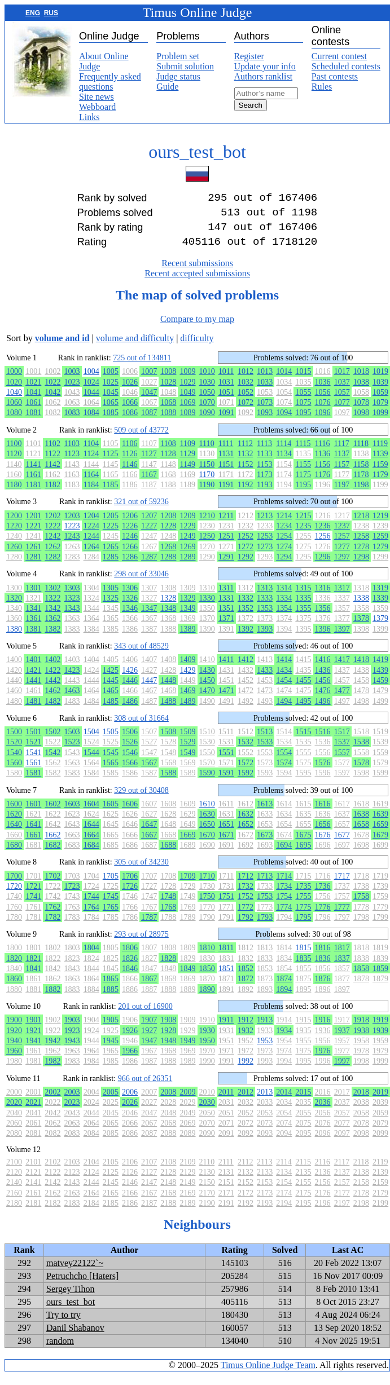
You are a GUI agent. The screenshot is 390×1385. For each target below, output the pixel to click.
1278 (361, 555)
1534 (284, 750)
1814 (284, 956)
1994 (284, 1069)
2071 (226, 1131)
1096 (323, 421)
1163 (72, 483)
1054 (284, 400)
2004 (91, 1100)
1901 (33, 1028)
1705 (111, 884)
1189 (187, 493)
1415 (303, 668)
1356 (323, 616)
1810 (207, 956)
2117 (342, 1170)
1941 (33, 1049)
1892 (245, 998)
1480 (14, 709)
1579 (380, 771)
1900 (14, 1028)
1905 (111, 1028)
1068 (168, 411)
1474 (284, 699)
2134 (284, 1180)
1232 (245, 534)
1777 (342, 915)
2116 (323, 1170)
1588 (168, 781)
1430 (207, 678)
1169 (187, 483)
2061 (33, 1131)
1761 (33, 915)
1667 (149, 843)
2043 (72, 1121)
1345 (111, 616)
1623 (72, 822)
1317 (342, 596)
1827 (149, 967)
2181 (33, 1211)
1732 (245, 894)
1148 (168, 473)
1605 (111, 812)
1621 (33, 822)
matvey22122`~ (74, 1272)
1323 (72, 606)
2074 (284, 1131)
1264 (91, 555)
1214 (284, 524)
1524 (91, 750)
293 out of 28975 (141, 942)
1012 (245, 380)
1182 (52, 493)
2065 (111, 1131)
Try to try (63, 1324)
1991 (226, 1069)
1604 (91, 812)
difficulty (196, 347)
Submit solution (185, 66)
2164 (91, 1201)
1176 (323, 483)
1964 (91, 1059)
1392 (245, 637)
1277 (342, 555)
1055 (303, 400)
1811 (226, 956)
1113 (264, 452)
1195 (303, 493)
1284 (91, 565)
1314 (284, 596)
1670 (207, 843)
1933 (265, 1039)
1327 (149, 606)
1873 (265, 987)
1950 (207, 1049)
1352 (245, 616)
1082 (52, 421)
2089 (187, 1141)
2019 (380, 1100)
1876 (323, 987)
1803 (72, 956)
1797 (342, 925)
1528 (168, 750)
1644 (91, 832)
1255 (303, 544)
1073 (265, 411)
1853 (265, 977)
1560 (14, 771)
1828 (168, 967)
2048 (168, 1121)
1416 (323, 668)
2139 (380, 1180)
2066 (130, 1131)
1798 (361, 925)
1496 (323, 709)
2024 (91, 1110)
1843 (72, 977)
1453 (265, 689)
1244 (91, 544)
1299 (380, 565)
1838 (361, 967)
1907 (149, 1028)
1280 (14, 565)
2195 (303, 1211)
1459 (380, 689)
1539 (380, 750)
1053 (265, 400)
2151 (226, 1191)
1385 (111, 637)
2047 (149, 1121)
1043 (72, 400)
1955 (303, 1049)
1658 (361, 832)
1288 (168, 565)
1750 (207, 905)
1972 (245, 1059)
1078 (361, 411)
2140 (14, 1191)
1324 (91, 606)
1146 (130, 473)
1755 (303, 905)
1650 (207, 832)
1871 (226, 987)
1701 (33, 884)
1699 (380, 853)
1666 (130, 843)
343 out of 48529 (141, 654)
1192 (245, 493)
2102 (52, 1170)
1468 (168, 699)
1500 (14, 740)
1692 (245, 853)
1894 (284, 998)
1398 (361, 637)
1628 (168, 822)
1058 (361, 400)
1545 (111, 761)
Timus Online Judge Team (268, 1374)
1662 (52, 843)
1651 (226, 832)
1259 (380, 544)
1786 (130, 925)
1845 (111, 977)
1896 (323, 998)
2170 (207, 1201)
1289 (187, 565)
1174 (284, 483)
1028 (168, 390)
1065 (111, 411)
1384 (91, 637)
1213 (265, 524)
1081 (33, 421)
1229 (187, 534)
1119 (380, 452)
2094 (284, 1141)
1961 (33, 1059)
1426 (130, 678)
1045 (111, 400)
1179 (380, 483)
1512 (245, 740)
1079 (380, 411)
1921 (33, 1039)
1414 (284, 668)
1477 (342, 699)
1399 (380, 637)
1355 (303, 616)
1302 (52, 596)
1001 (33, 380)
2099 (380, 1141)
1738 (361, 894)
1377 (342, 627)
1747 (149, 905)
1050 (207, 400)
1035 (303, 390)
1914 (284, 1028)
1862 (52, 987)
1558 (361, 761)
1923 (72, 1039)
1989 (187, 1069)
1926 (130, 1039)
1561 (33, 771)
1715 (303, 884)
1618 (361, 812)
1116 (322, 452)
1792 (245, 925)
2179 (380, 1201)
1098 (361, 421)
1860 (14, 987)
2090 (207, 1141)
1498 (361, 709)
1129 (187, 462)
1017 (342, 380)
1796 (323, 925)
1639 (380, 822)
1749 (187, 905)
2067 (149, 1131)
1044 (91, 400)
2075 (303, 1131)
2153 (265, 1191)
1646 (130, 832)
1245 (111, 544)
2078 (361, 1131)
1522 (52, 750)
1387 (149, 637)
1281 (33, 565)
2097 (342, 1141)
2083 (72, 1141)
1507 (149, 740)
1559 (380, 761)
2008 (168, 1100)
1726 (130, 894)
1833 (265, 967)
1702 (52, 884)
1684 (91, 853)
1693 (265, 853)
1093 (265, 421)
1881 (33, 998)
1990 (207, 1069)
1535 (303, 750)
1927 (149, 1039)
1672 (245, 843)
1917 (342, 1028)
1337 (342, 606)
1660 (14, 843)
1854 (284, 977)
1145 (111, 473)
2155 (303, 1191)
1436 (323, 678)
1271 (226, 555)
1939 (380, 1039)
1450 (207, 689)
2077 (342, 1131)
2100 (14, 1170)
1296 (323, 565)
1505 (111, 740)
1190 (207, 493)
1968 (168, 1059)
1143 (72, 473)
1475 (303, 699)
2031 (226, 1110)
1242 (52, 544)
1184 (91, 493)
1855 (303, 977)
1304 (91, 596)
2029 (187, 1110)
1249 (187, 544)
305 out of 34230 (141, 870)
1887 (149, 998)
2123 (72, 1180)
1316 (323, 596)
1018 (361, 380)
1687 (149, 853)
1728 (168, 894)
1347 (149, 616)
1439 (380, 678)
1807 (149, 956)
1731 (226, 894)
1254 (284, 544)
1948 (168, 1049)
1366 (130, 627)
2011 (226, 1100)
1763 (72, 915)
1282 (52, 565)
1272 (245, 555)
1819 (380, 956)
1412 (245, 668)
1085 (111, 421)
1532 (245, 750)
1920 (14, 1039)
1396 (323, 637)
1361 (33, 627)
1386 (130, 637)
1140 (14, 473)
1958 (361, 1049)
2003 (72, 1100)
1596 (323, 781)
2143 (72, 1191)
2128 (168, 1180)
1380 (14, 637)
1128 (168, 462)
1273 (265, 555)
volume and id (62, 347)
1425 (111, 678)
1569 (187, 771)
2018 (361, 1100)
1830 (207, 967)
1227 (149, 534)
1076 (323, 411)
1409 (187, 668)
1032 (245, 390)
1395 (303, 637)
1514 (284, 740)
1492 (245, 709)
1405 (111, 668)
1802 (52, 956)
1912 (245, 1028)
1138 (361, 462)
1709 (187, 884)
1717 (342, 884)
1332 (245, 606)
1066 (130, 411)
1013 (265, 380)
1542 (52, 761)
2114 (284, 1170)
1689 (187, 853)
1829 (187, 967)
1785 (111, 925)
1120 (14, 462)
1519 (380, 740)
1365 (111, 627)
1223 (72, 534)
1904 (91, 1028)
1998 (361, 1069)
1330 (207, 606)
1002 (52, 380)
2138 (361, 1180)
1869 (187, 987)
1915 (303, 1028)
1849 (187, 977)
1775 (303, 915)
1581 (33, 781)
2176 (323, 1201)
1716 (323, 884)
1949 (187, 1049)
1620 (14, 822)
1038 (361, 390)
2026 (130, 1110)
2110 (207, 1170)
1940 (14, 1049)
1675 (303, 843)
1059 (380, 400)
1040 (14, 400)
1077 (342, 411)
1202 (52, 524)
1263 (72, 555)
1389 (187, 637)
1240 (14, 544)
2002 (52, 1100)
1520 (14, 750)
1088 (168, 421)
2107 (149, 1170)
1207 (149, 524)
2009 (187, 1100)
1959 (380, 1049)
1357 (342, 616)
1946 (130, 1049)
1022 (52, 390)
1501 (33, 740)
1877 (342, 987)
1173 (265, 483)
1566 (130, 771)
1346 (130, 616)
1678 (361, 843)
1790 (207, 925)
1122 (52, 462)
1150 (207, 473)
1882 (52, 998)
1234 (284, 534)
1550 (207, 761)
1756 (323, 905)
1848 (168, 977)
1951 (226, 1049)
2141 (33, 1191)
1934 (284, 1039)
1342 (52, 616)
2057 (342, 1121)
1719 (380, 884)
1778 (361, 915)
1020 (14, 390)
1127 (149, 462)
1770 (207, 915)
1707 (149, 884)
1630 (207, 822)
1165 (111, 483)
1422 (52, 678)
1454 (284, 689)
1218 (361, 524)
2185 (111, 1211)
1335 (303, 606)
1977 (342, 1059)
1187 (149, 493)
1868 (168, 987)
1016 (323, 380)
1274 (284, 555)
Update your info (265, 66)
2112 (245, 1170)
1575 (303, 771)
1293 (265, 565)
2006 (130, 1100)
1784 (91, 925)
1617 (342, 812)
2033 (265, 1110)
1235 (303, 534)
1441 (33, 689)
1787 (149, 925)
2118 (361, 1170)
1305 (111, 596)
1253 (265, 544)
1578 (361, 771)
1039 (380, 390)
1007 (149, 380)
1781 (33, 925)
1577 (342, 771)
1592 (245, 781)
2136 (323, 1180)
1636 (323, 822)
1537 (342, 750)
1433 (265, 678)
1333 (265, 606)
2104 (91, 1170)
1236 (323, 534)
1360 (14, 627)
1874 (284, 987)
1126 (130, 462)
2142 (52, 1191)
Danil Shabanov (75, 1337)
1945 (111, 1049)
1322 (52, 606)
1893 (265, 998)
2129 (187, 1180)
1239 (380, 534)
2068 (168, 1131)
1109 (187, 452)
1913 (265, 1028)
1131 (226, 462)
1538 (361, 750)
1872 (245, 987)
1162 (52, 483)
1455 (303, 689)
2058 (361, 1121)
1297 (342, 565)
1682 (52, 853)
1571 (226, 771)
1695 (303, 853)
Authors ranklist (263, 76)
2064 (91, 1131)
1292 (245, 565)
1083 (72, 421)
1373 (265, 627)
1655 (303, 832)
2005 (111, 1100)
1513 (265, 740)
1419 (380, 668)
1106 (130, 452)
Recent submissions (197, 272)
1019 (380, 380)
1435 (303, 678)
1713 (265, 884)
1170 (207, 483)
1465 (111, 699)
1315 (303, 596)
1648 (168, 832)
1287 (149, 565)
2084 (91, 1141)
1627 (149, 822)
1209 (187, 524)
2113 (265, 1170)
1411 (226, 668)
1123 (72, 462)
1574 (284, 771)
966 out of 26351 (145, 1087)
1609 (187, 812)
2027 (149, 1110)
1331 (226, 606)
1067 (149, 411)
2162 (52, 1201)
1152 (245, 473)
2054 (284, 1121)
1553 (265, 761)
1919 (380, 1028)
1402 (52, 668)
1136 (323, 462)
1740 (14, 905)
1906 (130, 1028)
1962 (52, 1059)
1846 (130, 977)
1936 (323, 1039)
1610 (207, 812)
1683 (72, 853)
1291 (226, 565)
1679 (380, 843)
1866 (130, 987)
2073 (265, 1131)
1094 (284, 421)
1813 (265, 956)
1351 (226, 616)
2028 (168, 1110)
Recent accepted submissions (197, 282)
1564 (91, 771)
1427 (149, 678)
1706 (130, 884)
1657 (342, 832)
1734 (284, 894)
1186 (130, 493)
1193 (265, 493)
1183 (72, 493)
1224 (91, 534)
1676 (323, 843)
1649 (187, 832)
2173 (265, 1201)
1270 (207, 555)
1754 (284, 905)
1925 (111, 1039)
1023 (72, 390)
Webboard (97, 107)
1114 (283, 452)
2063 (72, 1131)
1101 (33, 452)
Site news (96, 97)
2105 (111, 1170)
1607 (149, 812)
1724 (91, 894)
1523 (72, 750)
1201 (33, 524)
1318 (361, 596)
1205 (111, 524)
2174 (284, 1201)
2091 (226, 1141)
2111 (226, 1170)
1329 (187, 606)
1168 (168, 483)
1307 (149, 596)
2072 (245, 1131)
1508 (168, 740)
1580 (14, 781)
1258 (361, 544)
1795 (303, 925)
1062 (52, 411)
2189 (187, 1211)
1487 (149, 709)
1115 (302, 452)
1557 (342, 761)
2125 (111, 1180)
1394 (284, 637)
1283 (72, 565)
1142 (52, 473)
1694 (284, 853)
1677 (342, 843)
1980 (14, 1069)
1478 (361, 699)
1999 (380, 1069)
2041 (33, 1121)
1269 (187, 555)
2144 (91, 1191)
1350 (207, 616)
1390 (207, 637)
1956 (323, 1049)
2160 (14, 1201)
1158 (361, 473)
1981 (33, 1069)
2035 (303, 1110)
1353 (265, 616)
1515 (303, 740)
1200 (14, 524)
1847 (149, 977)
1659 (380, 832)
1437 (342, 678)
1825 (111, 967)
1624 (91, 822)
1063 (72, 411)
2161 (33, 1201)
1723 (72, 894)
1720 (14, 894)
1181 (33, 493)
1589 (187, 781)
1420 (14, 678)
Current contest (339, 56)
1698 (361, 853)
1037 (342, 390)
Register (249, 56)
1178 (361, 483)
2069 (187, 1131)
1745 (111, 905)
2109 (187, 1170)
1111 (226, 452)
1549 (187, 761)
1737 (342, 894)
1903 (72, 1028)
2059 (380, 1121)
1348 (168, 616)
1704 (91, 884)
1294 (284, 565)
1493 (265, 709)
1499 (380, 709)
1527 (149, 750)
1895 (303, 998)
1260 (14, 555)
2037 (342, 1110)
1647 (149, 832)
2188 (168, 1211)
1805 (111, 956)
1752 (245, 905)
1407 (149, 668)
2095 (303, 1141)
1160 (14, 483)
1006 (130, 380)
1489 (187, 709)
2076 (323, 1131)
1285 (111, 565)
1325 (111, 606)
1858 (361, 977)
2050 (207, 1121)
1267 (149, 555)
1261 (33, 555)
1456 (323, 689)
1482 (52, 709)
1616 (323, 812)
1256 (323, 544)
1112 (245, 452)
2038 (361, 1110)
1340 (14, 616)
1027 (149, 390)
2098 (361, 1141)
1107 (149, 452)
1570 (207, 771)
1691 (226, 853)
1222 (52, 534)
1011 (226, 380)
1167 (149, 483)
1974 (284, 1059)
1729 (187, 894)
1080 (14, 421)
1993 (265, 1069)
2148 (168, 1191)
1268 (168, 555)
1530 (207, 750)
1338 (361, 606)
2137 (342, 1180)
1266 (130, 555)
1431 (226, 678)
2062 (52, 1131)
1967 (149, 1059)
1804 (91, 956)
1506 (130, 740)
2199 (380, 1211)
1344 (91, 616)
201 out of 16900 (145, 1015)
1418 (361, 668)
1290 (207, 565)
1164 (91, 483)
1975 (303, 1059)
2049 (187, 1121)
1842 (52, 977)
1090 (207, 421)
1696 (323, 853)
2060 (14, 1131)
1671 (226, 843)
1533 (265, 750)
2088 (168, 1141)
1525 (111, 750)
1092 (245, 421)
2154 (284, 1191)
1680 (14, 853)
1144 (91, 473)
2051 (226, 1121)
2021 (33, 1110)
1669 (187, 843)
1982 (52, 1069)
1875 (303, 987)
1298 (361, 565)
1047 (149, 400)
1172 (245, 483)
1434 (284, 678)
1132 (245, 462)
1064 (91, 411)
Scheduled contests (346, 66)
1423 (72, 678)
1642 (52, 832)
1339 (380, 606)
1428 (168, 678)
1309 (187, 596)
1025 (111, 390)
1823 (72, 967)
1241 (33, 544)
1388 (168, 637)
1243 (72, 544)
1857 (342, 977)
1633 (265, 822)
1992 (245, 1069)
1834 (284, 967)
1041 (33, 400)
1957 (342, 1049)
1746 (130, 905)
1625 (111, 822)
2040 (14, 1121)
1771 (226, 915)
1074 (284, 411)
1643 (72, 832)
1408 (168, 668)
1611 (226, 812)
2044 (91, 1121)
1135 (303, 462)
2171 (226, 1201)
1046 (130, 400)
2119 (380, 1170)
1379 (380, 627)
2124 (91, 1180)
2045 (111, 1121)
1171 (226, 483)
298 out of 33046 (141, 582)
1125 (111, 462)
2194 (284, 1211)
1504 (91, 740)
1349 (187, 616)
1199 (380, 493)
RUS (51, 13)
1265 (111, 555)
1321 (33, 606)
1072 (245, 411)
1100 (14, 452)
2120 (14, 1180)
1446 (130, 689)
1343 (72, 616)
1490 (207, 709)
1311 (226, 596)
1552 (245, 761)
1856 (323, 977)
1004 (91, 380)
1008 (168, 380)
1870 (207, 987)
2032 (245, 1110)
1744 (91, 905)
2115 (303, 1170)
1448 (168, 689)
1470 (207, 699)
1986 (130, 1069)
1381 (33, 637)
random (60, 1350)
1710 (207, 884)
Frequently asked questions (110, 81)
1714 (284, 884)
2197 (342, 1211)
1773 (265, 915)
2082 (52, 1141)
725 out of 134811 (142, 366)
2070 (207, 1131)
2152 (245, 1191)
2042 (52, 1121)
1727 (149, 894)
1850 (207, 977)
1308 (168, 596)
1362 (52, 627)
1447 (149, 689)
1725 (111, 894)
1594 (284, 781)
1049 (187, 400)
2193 (265, 1211)
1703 (72, 884)
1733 (265, 894)
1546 (130, 761)
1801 (33, 956)
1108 (168, 452)
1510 (207, 740)
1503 (72, 740)
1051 (226, 400)
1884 (91, 998)
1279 (380, 555)
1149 (187, 473)
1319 (380, 596)
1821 (33, 967)
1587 (149, 781)
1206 (130, 524)
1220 (14, 534)
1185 (111, 493)
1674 (284, 843)
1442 (52, 689)
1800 (14, 956)
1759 (380, 905)
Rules (322, 86)
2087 (149, 1141)
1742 (52, 905)
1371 (226, 627)
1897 (342, 998)
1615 (303, 812)
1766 (130, 915)
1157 (342, 473)
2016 (323, 1100)
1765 (111, 915)
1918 (361, 1028)
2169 (187, 1201)
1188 (168, 493)
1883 (72, 998)
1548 (168, 761)
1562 (52, 771)
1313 (265, 596)
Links (89, 117)
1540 (14, 761)
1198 (361, 493)
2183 (72, 1211)
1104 (91, 452)
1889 (187, 998)
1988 (168, 1069)
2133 (265, 1180)
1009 (187, 380)
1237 (342, 534)
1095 (303, 421)
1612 (245, 812)
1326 (130, 606)
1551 (226, 761)
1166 (130, 483)
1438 (361, 678)
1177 (342, 483)
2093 (265, 1141)
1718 (361, 884)
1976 (323, 1059)
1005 (111, 380)
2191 (226, 1211)
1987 (149, 1069)
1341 (33, 616)
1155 (303, 473)
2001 (33, 1100)
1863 (72, 987)
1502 (52, 740)
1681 (33, 853)
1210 (207, 524)
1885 (111, 998)
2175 (303, 1201)
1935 (303, 1039)
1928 (168, 1039)
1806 (130, 956)
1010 (207, 380)
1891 (226, 998)
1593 (265, 781)
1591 (226, 781)
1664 (91, 843)
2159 (380, 1191)
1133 (265, 462)
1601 (33, 812)
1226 (130, 534)
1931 (226, 1039)
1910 (207, 1028)
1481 (33, 709)
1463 (72, 699)
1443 (72, 689)
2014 (284, 1100)
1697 (342, 853)
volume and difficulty (135, 347)
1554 (284, 761)
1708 (168, 884)
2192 (245, 1211)
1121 (33, 462)
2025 (111, 1110)
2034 (284, 1110)
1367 (149, 627)
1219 (380, 524)
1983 (72, 1069)
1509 (187, 740)
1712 (245, 884)
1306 (130, 596)
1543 (72, 761)
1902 (52, 1028)
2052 (245, 1121)
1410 (207, 668)
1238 (361, 534)
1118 (361, 452)
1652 (245, 832)
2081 (33, 1141)
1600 (14, 812)
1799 (380, 925)
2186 (130, 1211)
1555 (303, 761)
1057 (342, 400)
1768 (168, 915)
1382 (52, 637)
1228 (168, 534)
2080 (14, 1141)
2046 (130, 1121)
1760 (14, 915)
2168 (168, 1201)
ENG (32, 13)
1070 (207, 411)
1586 (130, 781)
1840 (14, 977)
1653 (265, 832)
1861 (33, 987)
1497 (342, 709)
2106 (130, 1170)
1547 (149, 761)
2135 (303, 1180)
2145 (111, 1191)
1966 (130, 1059)
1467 (149, 699)
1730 (207, 894)
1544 (91, 761)
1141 (33, 473)
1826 (130, 967)
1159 (380, 473)
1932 (245, 1039)
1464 (91, 699)
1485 (111, 709)
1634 (284, 822)
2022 (52, 1110)
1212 (245, 524)
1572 (245, 771)
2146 (130, 1191)
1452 (245, 689)
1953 (265, 1049)
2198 (361, 1211)
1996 (323, 1069)
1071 (226, 411)
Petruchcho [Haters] (82, 1285)
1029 (187, 390)
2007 (149, 1100)
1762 (52, 915)
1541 (33, 761)
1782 (52, 925)
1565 (111, 771)
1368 (168, 627)
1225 (111, 534)
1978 (361, 1059)
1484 (91, 709)
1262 (52, 555)
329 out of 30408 (141, 799)
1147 (149, 473)
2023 (72, 1110)
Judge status (178, 76)
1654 (284, 832)
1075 (303, 411)
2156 (323, 1191)
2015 (303, 1100)
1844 (91, 977)
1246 (130, 544)
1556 (323, 761)
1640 (14, 832)
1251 (226, 544)
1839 (380, 967)
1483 (72, 709)
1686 (130, 853)
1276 (323, 555)
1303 (72, 596)
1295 (303, 565)
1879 (380, 987)
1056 (323, 400)
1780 (14, 925)
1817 (342, 956)
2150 (207, 1191)
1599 (380, 781)
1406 (130, 668)
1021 (33, 390)
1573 (265, 771)
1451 (226, 689)
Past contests (335, 76)
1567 (149, 771)
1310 (207, 596)
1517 (342, 740)
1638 (361, 822)
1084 (91, 421)
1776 (323, 915)
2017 (342, 1100)
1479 (380, 699)
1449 (187, 689)
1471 (226, 699)
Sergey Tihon (70, 1298)
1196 (323, 493)
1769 (187, 915)
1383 (72, 637)
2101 (33, 1170)
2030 (207, 1110)
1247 (149, 544)
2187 (149, 1211)
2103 (72, 1170)
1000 (14, 380)
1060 (14, 411)
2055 (303, 1121)
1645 (111, 832)
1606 (130, 812)
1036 (323, 390)
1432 (245, 678)
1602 (52, 812)
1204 (91, 524)
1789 (187, 925)
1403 (72, 668)
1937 (342, 1039)
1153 (265, 473)
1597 (342, 781)
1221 (33, 534)
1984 (91, 1069)
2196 (323, 1211)
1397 (342, 637)
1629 (187, 822)
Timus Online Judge (197, 12)
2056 (323, 1121)
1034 (284, 390)
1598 (361, 781)
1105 (111, 452)
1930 (207, 1039)
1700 (14, 884)
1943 (72, 1049)
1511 (226, 740)
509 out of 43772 (141, 438)
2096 (323, 1141)
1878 (361, 987)
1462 (52, 699)
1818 (361, 956)
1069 (187, 411)
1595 (303, 781)
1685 (111, 853)
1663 (72, 843)
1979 (380, 1059)
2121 (33, 1180)
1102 (52, 452)
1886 (130, 998)
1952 (245, 1049)
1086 (130, 421)
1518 (361, 740)
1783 (72, 925)
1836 (323, 967)
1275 (303, 555)
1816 (323, 956)
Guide (167, 86)
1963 (72, 1059)
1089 (187, 421)
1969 (187, 1059)
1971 (226, 1059)
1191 (226, 493)
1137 (342, 462)
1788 (168, 925)
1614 (284, 812)
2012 (245, 1100)
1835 (303, 967)
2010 (207, 1100)
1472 (245, 699)
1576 (323, 771)
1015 (303, 380)
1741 (33, 905)
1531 (226, 750)
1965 (111, 1059)
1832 (245, 967)
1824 (91, 967)
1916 (323, 1028)
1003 (72, 380)
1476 (323, 699)
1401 (33, 668)
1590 (207, 781)
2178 (361, 1201)
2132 (245, 1180)
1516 (323, 740)
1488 (168, 709)
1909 (187, 1028)
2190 (207, 1211)
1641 (33, 832)
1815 (303, 956)
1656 (323, 832)
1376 (323, 627)
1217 (342, 524)
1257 (342, 544)
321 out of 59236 (141, 510)
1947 (149, 1049)
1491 (226, 709)
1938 (361, 1039)
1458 (361, 689)
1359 (380, 616)
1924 (91, 1039)
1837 (342, 967)
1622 (52, 822)
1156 (323, 473)
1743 (72, 905)
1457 (342, 689)
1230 (207, 534)
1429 (187, 678)
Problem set (177, 56)
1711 (226, 884)
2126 (130, 1180)
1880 (14, 998)
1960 (14, 1059)
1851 (226, 977)
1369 (187, 627)
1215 (303, 524)
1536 (323, 750)
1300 (14, 596)
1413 (265, 668)
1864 (91, 987)
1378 (361, 627)
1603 (72, 812)
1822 (52, 967)
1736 (323, 894)
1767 (149, 915)
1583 (72, 781)
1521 (33, 750)
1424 (91, 678)
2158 (361, 1191)
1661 (33, 843)
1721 (33, 894)
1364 (91, 627)
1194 (284, 493)
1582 (52, 781)
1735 (303, 894)
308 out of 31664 (141, 726)
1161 (33, 483)
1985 (111, 1069)
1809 (187, 956)
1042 (52, 400)
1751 (226, 905)
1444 (91, 689)
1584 (91, 781)
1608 (168, 812)
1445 (111, 689)
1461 (33, 699)
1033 (265, 390)
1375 (303, 627)
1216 (323, 524)
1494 (284, 709)
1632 (245, 822)
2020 (14, 1110)
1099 (380, 421)
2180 (14, 1211)
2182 (52, 1211)
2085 (111, 1141)
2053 (265, 1121)
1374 (284, 627)
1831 (226, 967)
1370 (207, 627)
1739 (380, 894)
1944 (91, 1049)
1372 (245, 627)
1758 (361, 905)
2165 (111, 1201)
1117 (341, 452)
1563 (72, 771)
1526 (130, 750)
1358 (361, 616)
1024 (91, 390)
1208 (168, 524)
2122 (52, 1180)
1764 (91, 915)
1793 (265, 925)
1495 (303, 709)
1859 (380, 977)
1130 (207, 462)
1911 (226, 1028)
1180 (14, 493)
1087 (149, 421)
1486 (130, 709)
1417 (342, 668)
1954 (284, 1049)
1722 (52, 894)
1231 (226, 534)
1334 (284, 606)
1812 (245, 956)
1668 (168, 843)
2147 (149, 1191)
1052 (245, 400)
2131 (226, 1180)
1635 (303, 822)
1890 (207, 998)
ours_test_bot (70, 1311)
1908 (168, 1028)
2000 (14, 1100)
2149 (187, 1191)
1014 (284, 380)
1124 (91, 462)
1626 (130, 822)
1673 (265, 843)
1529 (187, 750)
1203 (72, 524)
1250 (207, 544)
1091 (226, 421)
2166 (130, 1201)
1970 (207, 1059)
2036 (323, 1110)
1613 (265, 812)
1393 (265, 637)
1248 (168, 544)
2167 (149, 1201)
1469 (187, 699)
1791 (226, 925)
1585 (111, 781)
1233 (265, 534)
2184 (91, 1211)
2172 (245, 1201)
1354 (284, 616)
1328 (168, 606)
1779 (380, 915)
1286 (130, 565)
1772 (245, 915)
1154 (284, 473)
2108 (168, 1170)
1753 (265, 905)
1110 (206, 452)
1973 (265, 1059)
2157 (342, 1191)
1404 (91, 668)
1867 (149, 987)
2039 (380, 1110)
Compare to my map (197, 328)
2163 (72, 1201)
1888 (168, 998)
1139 (380, 462)
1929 (187, 1039)
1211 (226, 524)
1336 (323, 606)
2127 (149, 1180)
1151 (226, 473)
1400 (14, 668)
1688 (168, 853)
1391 (226, 637)
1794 (284, 925)
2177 (342, 1201)
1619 (380, 812)
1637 (342, 822)
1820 (14, 967)
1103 (72, 452)
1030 (207, 390)
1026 (130, 390)
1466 (130, 699)
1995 (303, 1069)
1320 (14, 606)
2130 (207, 1180)
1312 (245, 596)
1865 (111, 987)
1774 (284, 915)
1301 (33, 596)
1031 (226, 390)
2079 (380, 1131)
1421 (33, 678)
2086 (130, 1141)
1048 (168, 400)
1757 (342, 905)
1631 (226, 822)
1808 (168, 956)
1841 (33, 977)
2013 (265, 1100)
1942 (52, 1049)
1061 (33, 411)
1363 (72, 627)
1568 (168, 771)
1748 (168, 905)
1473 (265, 699)
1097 (342, 421)
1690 (207, 853)
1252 (245, 544)
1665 (111, 843)
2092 (245, 1141)
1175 (303, 483)
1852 (245, 977)
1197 (342, 493)
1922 (52, 1039)
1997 (342, 1069)
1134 (284, 462)
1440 (14, 689)
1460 (14, 699)
